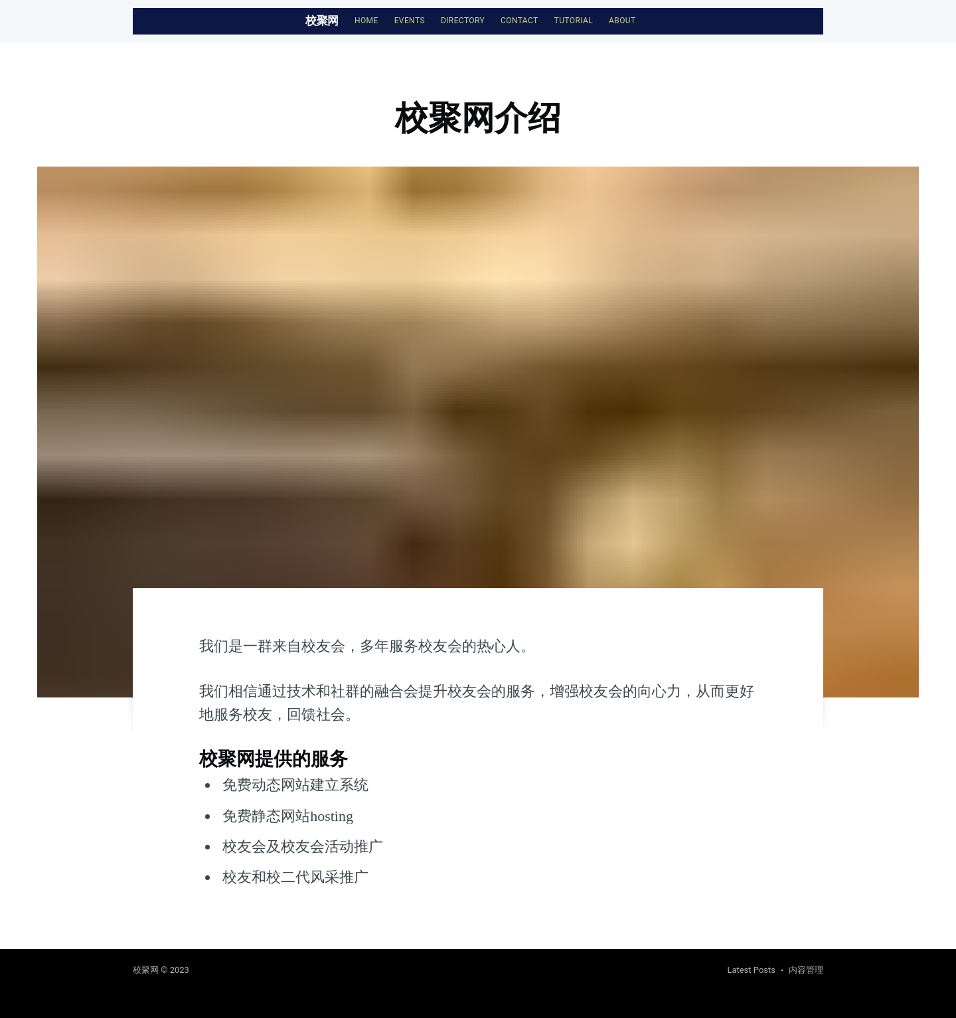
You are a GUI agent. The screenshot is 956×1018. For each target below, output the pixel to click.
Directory (463, 20)
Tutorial (573, 20)
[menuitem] (366, 21)
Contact (519, 20)
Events (409, 20)
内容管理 (806, 970)
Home (366, 20)
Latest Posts (751, 970)
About (622, 20)
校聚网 (322, 20)
